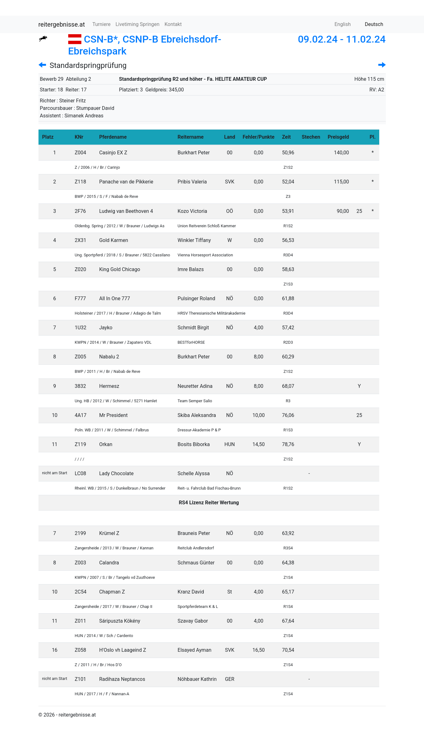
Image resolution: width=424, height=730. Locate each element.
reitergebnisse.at (61, 24)
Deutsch (370, 24)
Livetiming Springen (137, 24)
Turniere (101, 24)
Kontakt (173, 24)
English (339, 24)
